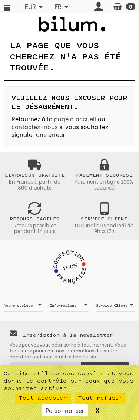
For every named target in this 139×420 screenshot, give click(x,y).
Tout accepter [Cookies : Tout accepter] (43, 398)
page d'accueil (75, 118)
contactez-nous (34, 126)
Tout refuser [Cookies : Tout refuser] (100, 398)
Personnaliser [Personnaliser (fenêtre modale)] (65, 410)
